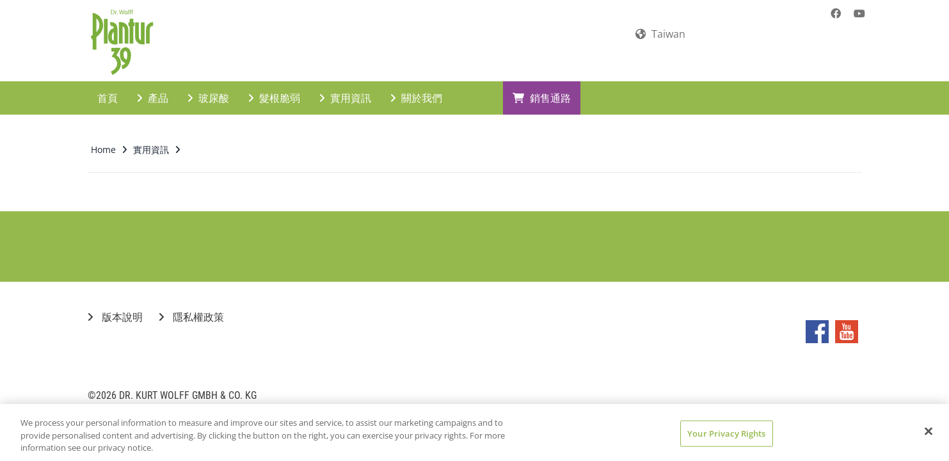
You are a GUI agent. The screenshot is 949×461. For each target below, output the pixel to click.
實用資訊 (345, 87)
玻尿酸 (208, 87)
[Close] (928, 431)
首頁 (107, 87)
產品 (152, 87)
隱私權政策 (191, 306)
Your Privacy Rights (726, 433)
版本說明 (115, 306)
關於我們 (416, 87)
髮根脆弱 (274, 87)
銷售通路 (542, 87)
